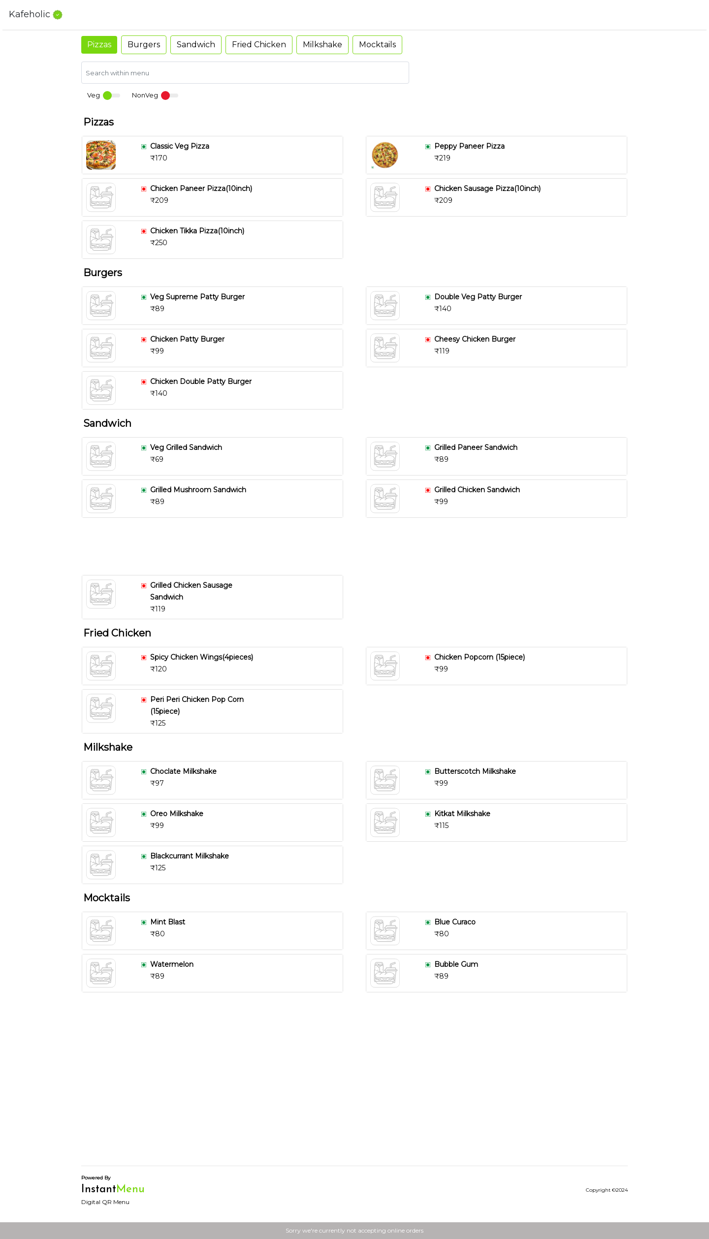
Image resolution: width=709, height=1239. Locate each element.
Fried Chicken (259, 44)
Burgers (144, 44)
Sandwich (196, 44)
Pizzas (99, 44)
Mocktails (377, 44)
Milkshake (322, 44)
